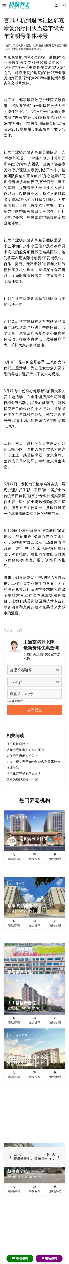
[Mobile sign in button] (56, 5)
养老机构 (18, 45)
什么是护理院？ (17, 744)
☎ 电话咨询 (49, 1258)
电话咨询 (14, 859)
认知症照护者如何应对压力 (25, 750)
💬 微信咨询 (20, 1258)
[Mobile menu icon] (4, 5)
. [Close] (65, 1256)
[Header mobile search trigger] (64, 5)
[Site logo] (20, 5)
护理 (19, 631)
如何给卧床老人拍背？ (22, 756)
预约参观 (55, 859)
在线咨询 (34, 859)
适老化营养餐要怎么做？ (23, 773)
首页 (8, 45)
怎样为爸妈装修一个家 (22, 779)
